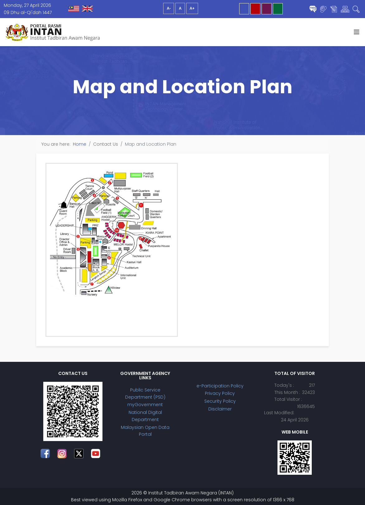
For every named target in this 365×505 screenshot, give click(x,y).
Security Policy (220, 401)
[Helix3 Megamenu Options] (356, 32)
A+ (192, 8)
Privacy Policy (220, 393)
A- (169, 8)
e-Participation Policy (220, 386)
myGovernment (145, 404)
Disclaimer (220, 409)
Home (79, 144)
